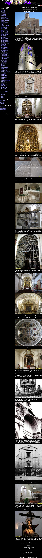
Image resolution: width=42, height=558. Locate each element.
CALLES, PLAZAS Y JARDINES (4, 91)
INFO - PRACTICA (2, 106)
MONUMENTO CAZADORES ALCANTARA (5, 71)
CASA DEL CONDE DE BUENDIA (4, 18)
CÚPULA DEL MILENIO (3, 35)
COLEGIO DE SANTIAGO (4, 27)
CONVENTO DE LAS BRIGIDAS (4, 30)
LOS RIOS (1, 96)
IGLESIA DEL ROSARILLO (4, 62)
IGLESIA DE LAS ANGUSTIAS (4, 53)
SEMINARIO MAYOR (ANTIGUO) (4, 84)
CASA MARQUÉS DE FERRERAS (4, 22)
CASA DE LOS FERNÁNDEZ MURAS (5, 20)
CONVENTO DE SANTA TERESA (4, 34)
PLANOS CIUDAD (2, 97)
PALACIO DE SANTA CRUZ (4, 76)
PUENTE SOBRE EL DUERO (4, 82)
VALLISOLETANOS (2, 92)
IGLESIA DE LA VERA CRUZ (4, 52)
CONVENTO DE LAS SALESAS (4, 31)
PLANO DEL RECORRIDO (3, 108)
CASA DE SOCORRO (3, 15)
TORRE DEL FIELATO (3, 88)
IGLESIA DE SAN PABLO (4, 60)
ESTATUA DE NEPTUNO (3, 45)
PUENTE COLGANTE (3, 81)
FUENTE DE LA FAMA (3, 46)
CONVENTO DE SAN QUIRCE (4, 32)
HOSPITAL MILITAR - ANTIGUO (4, 48)
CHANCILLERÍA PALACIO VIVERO (5, 25)
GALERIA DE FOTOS (2, 100)
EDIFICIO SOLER (3, 42)
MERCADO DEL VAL (3, 66)
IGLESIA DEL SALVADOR (4, 63)
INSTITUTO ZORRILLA (3, 64)
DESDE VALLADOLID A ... (3, 109)
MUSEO (2, 73)
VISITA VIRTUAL (2, 103)
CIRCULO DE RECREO (3, 26)
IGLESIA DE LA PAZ (3, 51)
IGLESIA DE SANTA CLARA (4, 61)
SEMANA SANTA (2, 93)
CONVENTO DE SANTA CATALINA (5, 33)
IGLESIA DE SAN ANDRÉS (4, 54)
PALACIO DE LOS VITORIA (4, 77)
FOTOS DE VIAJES (2, 111)
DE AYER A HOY (2, 102)
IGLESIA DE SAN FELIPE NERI (4, 56)
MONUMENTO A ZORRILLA (4, 70)
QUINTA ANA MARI (3, 83)
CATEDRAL (2, 24)
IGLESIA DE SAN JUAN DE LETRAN (5, 57)
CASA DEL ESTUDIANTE (4, 17)
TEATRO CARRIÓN (3, 86)
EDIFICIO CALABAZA (3, 36)
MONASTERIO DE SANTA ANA (4, 67)
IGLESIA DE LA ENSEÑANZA (4, 50)
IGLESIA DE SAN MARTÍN (4, 58)
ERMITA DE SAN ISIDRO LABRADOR (5, 43)
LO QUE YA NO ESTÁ (2, 94)
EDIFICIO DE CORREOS (3, 37)
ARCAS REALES (3, 10)
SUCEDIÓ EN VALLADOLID (3, 95)
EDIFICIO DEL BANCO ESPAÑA (4, 38)
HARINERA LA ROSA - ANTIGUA (4, 47)
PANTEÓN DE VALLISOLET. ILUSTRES (5, 80)
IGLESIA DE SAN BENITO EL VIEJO (5, 55)
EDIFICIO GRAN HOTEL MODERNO (5, 41)
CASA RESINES (2, 23)
